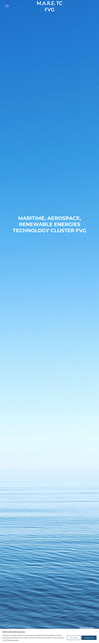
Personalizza (74, 638)
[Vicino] (96, 631)
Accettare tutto (89, 638)
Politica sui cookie (12, 640)
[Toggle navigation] (7, 6)
